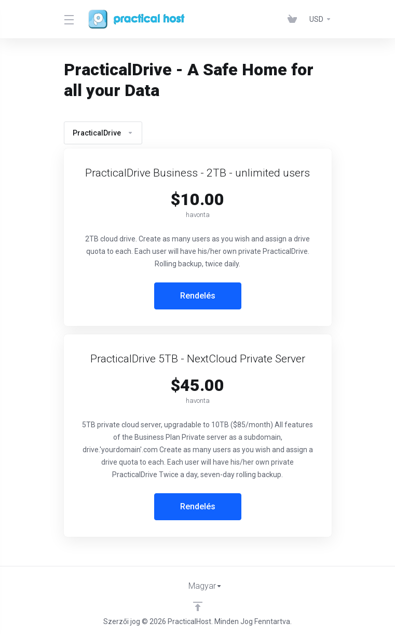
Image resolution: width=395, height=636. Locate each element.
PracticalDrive (103, 133)
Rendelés (197, 296)
